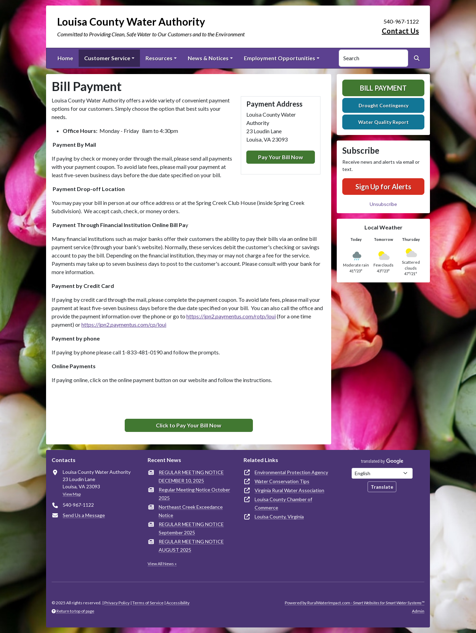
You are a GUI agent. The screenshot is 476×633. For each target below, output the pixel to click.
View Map (72, 494)
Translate (382, 487)
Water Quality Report (383, 122)
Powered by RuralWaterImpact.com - (354, 602)
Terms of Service (148, 602)
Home (65, 58)
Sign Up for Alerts (383, 186)
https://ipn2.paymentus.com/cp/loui (123, 324)
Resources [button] (159, 58)
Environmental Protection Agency (291, 472)
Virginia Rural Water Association (289, 490)
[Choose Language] (382, 473)
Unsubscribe (383, 204)
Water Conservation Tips (282, 481)
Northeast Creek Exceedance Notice (191, 511)
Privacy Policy (117, 602)
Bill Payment (383, 88)
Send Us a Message (84, 515)
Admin (418, 611)
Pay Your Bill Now (280, 157)
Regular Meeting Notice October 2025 (194, 494)
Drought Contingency (383, 105)
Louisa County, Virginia (279, 516)
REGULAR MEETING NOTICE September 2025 (191, 528)
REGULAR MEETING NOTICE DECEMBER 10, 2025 (191, 476)
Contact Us (400, 31)
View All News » (162, 563)
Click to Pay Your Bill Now (188, 425)
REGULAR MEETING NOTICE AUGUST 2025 (191, 546)
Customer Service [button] (107, 58)
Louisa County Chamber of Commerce (283, 503)
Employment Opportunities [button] (279, 58)
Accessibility (177, 602)
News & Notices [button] (208, 58)
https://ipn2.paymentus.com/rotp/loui (231, 316)
